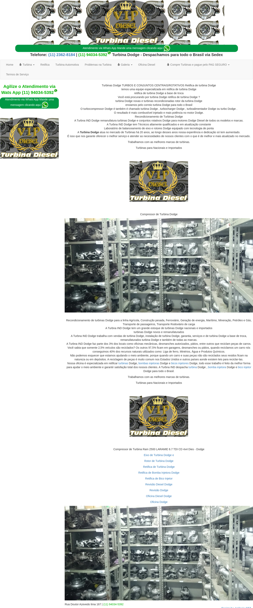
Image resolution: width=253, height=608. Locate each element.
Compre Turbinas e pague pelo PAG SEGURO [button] (198, 64)
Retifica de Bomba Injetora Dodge (158, 472)
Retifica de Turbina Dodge (159, 466)
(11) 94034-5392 (92, 55)
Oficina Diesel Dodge (159, 496)
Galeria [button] (124, 64)
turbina (193, 367)
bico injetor (244, 367)
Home (9, 64)
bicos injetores (180, 363)
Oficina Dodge (159, 502)
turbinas (123, 363)
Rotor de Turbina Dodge (158, 460)
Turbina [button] (26, 64)
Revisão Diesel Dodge (159, 484)
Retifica (45, 64)
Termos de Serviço (17, 74)
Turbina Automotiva (67, 64)
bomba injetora (217, 367)
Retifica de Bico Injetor (159, 478)
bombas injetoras (149, 363)
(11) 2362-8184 (61, 55)
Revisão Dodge (158, 490)
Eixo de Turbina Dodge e (159, 455)
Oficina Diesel (146, 64)
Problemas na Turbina (98, 64)
